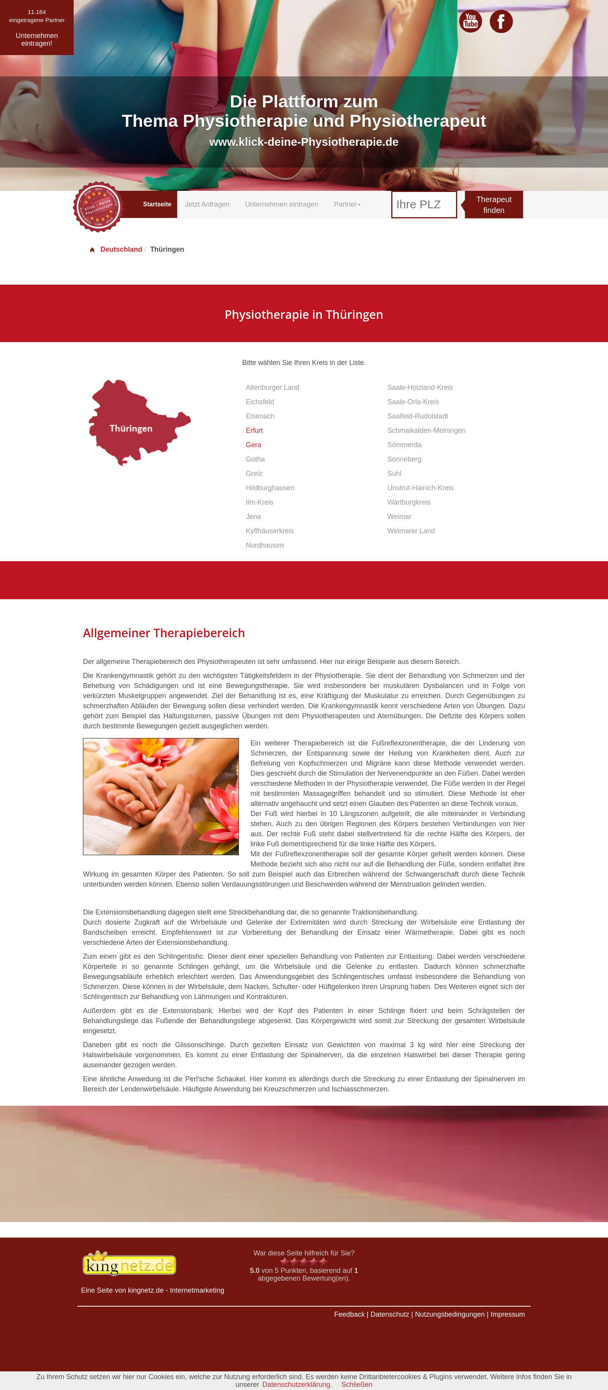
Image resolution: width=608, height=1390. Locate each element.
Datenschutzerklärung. (297, 1384)
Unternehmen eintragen (281, 204)
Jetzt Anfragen (207, 204)
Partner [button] (347, 204)
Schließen (357, 1384)
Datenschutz (389, 1314)
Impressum (508, 1314)
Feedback (349, 1314)
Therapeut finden (493, 205)
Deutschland (115, 249)
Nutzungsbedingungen (450, 1314)
